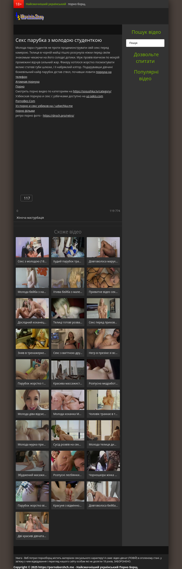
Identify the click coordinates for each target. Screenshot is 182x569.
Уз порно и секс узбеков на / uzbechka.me (44, 106)
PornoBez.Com (25, 101)
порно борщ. (77, 4)
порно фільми (25, 111)
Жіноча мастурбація (30, 218)
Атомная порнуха (28, 81)
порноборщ (29, 16)
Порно (20, 86)
